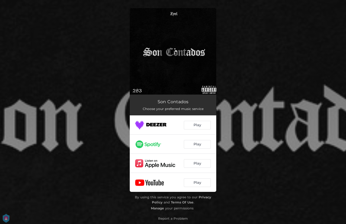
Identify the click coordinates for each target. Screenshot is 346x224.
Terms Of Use (182, 202)
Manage (157, 208)
